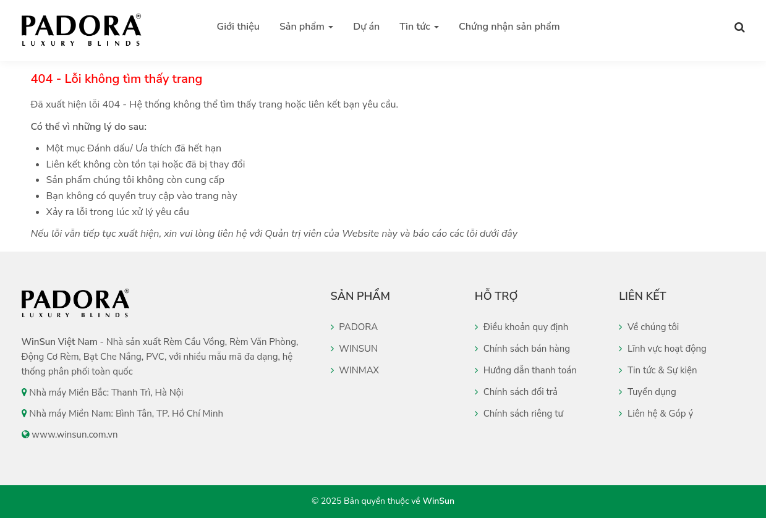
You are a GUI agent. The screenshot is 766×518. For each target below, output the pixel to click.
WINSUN (354, 348)
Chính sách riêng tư (519, 413)
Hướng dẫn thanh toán (526, 370)
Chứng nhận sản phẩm (509, 26)
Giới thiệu (238, 26)
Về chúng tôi (649, 327)
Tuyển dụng (647, 392)
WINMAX (355, 370)
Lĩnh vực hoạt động (663, 348)
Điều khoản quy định (521, 327)
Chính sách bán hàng (522, 348)
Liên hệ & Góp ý (656, 413)
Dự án (366, 26)
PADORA (354, 327)
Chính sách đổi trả (516, 392)
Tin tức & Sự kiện (658, 370)
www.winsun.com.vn (74, 434)
